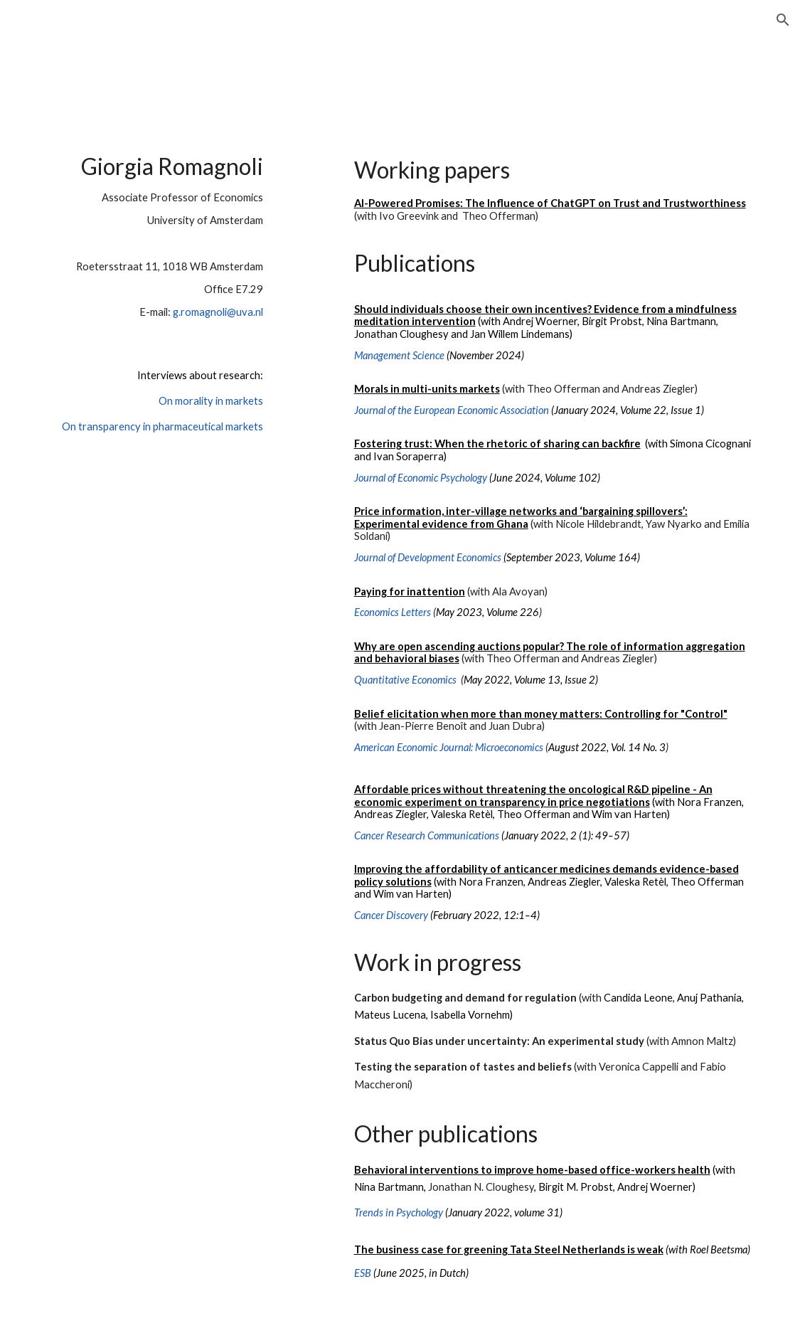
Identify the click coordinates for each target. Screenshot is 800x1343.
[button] (783, 20)
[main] (156, 306)
